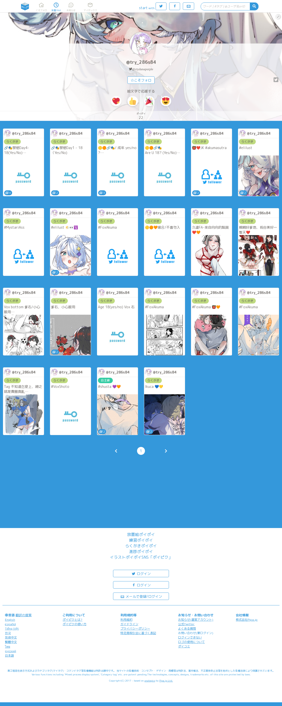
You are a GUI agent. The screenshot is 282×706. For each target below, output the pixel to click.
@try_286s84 (141, 62)
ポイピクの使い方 (74, 624)
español (10, 624)
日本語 (9, 655)
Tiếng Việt (12, 628)
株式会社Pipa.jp (247, 620)
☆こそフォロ (141, 80)
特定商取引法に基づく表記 (138, 633)
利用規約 (126, 620)
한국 (8, 633)
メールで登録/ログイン (141, 596)
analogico (149, 680)
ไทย (7, 646)
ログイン (141, 573)
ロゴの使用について (191, 642)
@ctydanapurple (142, 69)
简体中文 (11, 637)
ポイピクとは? (72, 620)
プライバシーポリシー (135, 628)
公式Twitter (186, 624)
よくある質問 (187, 628)
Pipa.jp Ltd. (166, 680)
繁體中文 (11, 642)
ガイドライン (129, 624)
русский (10, 651)
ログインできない (190, 637)
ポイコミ (184, 646)
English (10, 620)
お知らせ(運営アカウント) (195, 620)
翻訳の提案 (24, 615)
